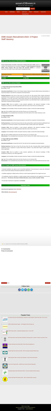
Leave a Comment (46, 35)
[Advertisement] (25, 24)
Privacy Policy (27, 407)
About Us (17, 407)
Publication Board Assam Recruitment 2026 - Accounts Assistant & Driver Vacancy (24, 370)
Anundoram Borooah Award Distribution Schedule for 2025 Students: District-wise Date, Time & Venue (27, 317)
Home (8, 282)
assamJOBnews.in (25, 3)
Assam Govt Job (9, 243)
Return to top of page (25, 406)
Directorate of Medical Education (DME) (20, 243)
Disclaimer (22, 407)
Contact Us (33, 407)
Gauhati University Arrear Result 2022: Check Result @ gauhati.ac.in (21, 344)
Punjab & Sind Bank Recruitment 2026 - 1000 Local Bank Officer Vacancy (22, 377)
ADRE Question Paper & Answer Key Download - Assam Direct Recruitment (22, 357)
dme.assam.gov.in (13, 192)
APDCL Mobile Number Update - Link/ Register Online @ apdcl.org (21, 324)
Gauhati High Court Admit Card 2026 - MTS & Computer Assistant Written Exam (23, 350)
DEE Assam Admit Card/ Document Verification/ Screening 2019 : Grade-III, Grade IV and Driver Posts (27, 337)
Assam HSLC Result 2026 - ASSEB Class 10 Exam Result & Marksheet (22, 364)
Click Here (19, 189)
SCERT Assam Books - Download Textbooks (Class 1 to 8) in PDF (20, 330)
